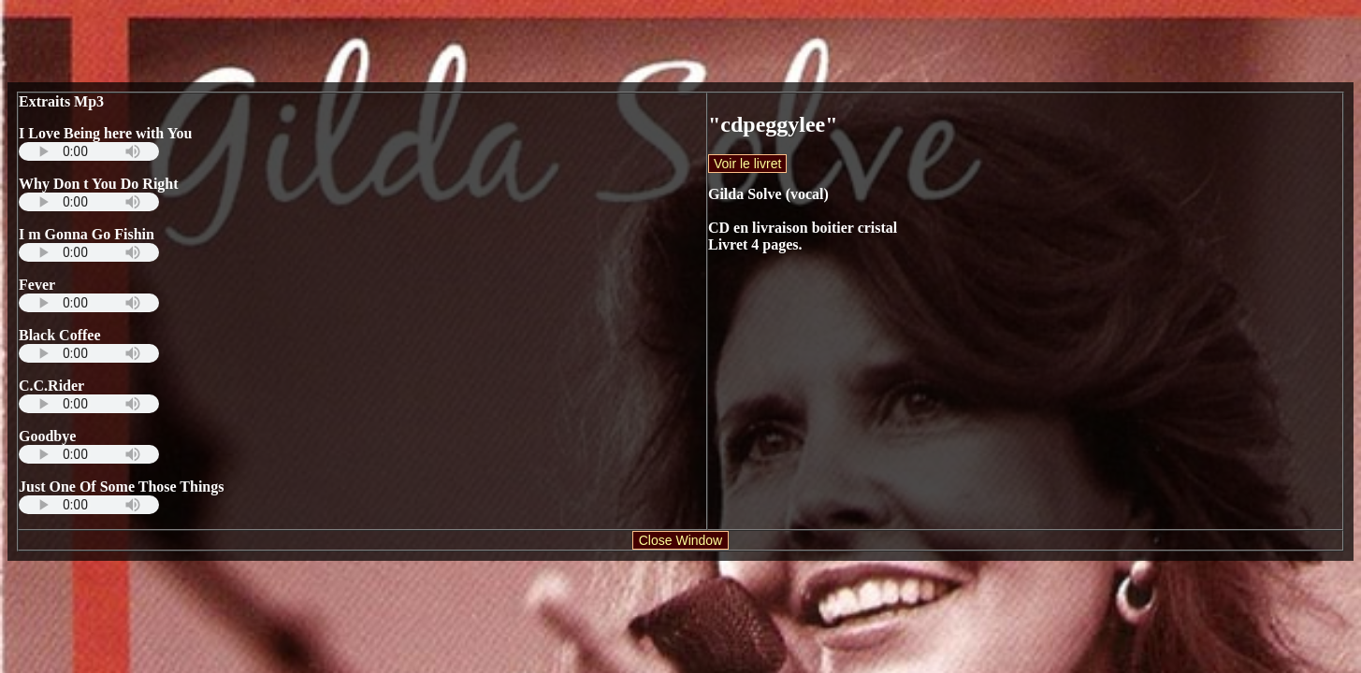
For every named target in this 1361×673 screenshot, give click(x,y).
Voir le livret (747, 163)
